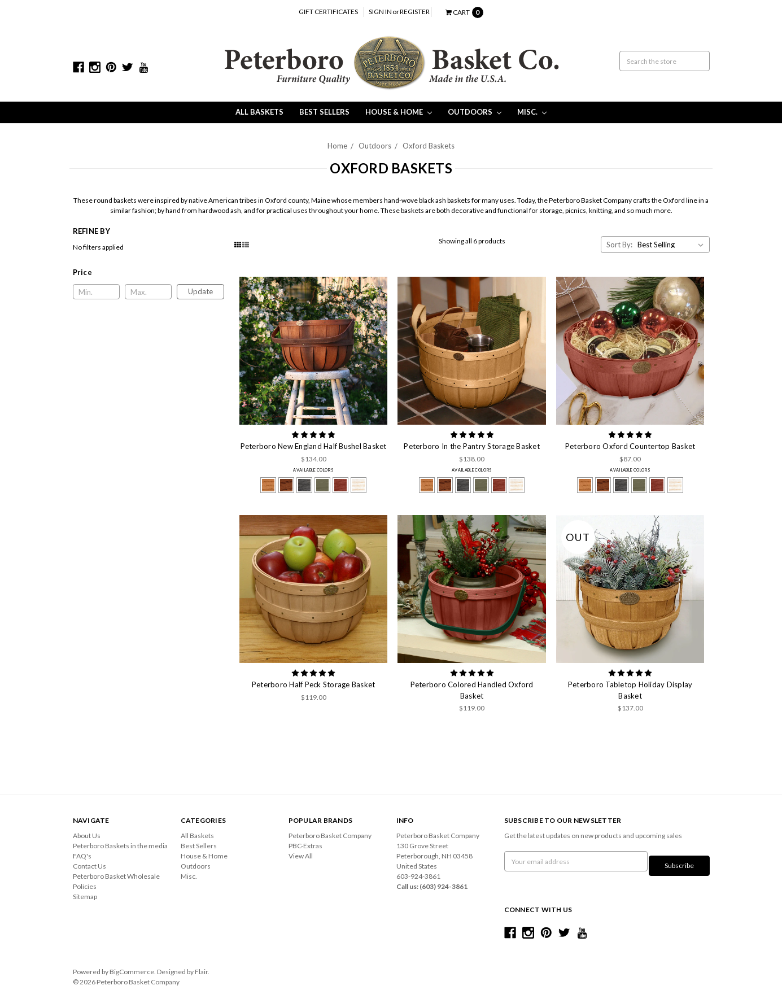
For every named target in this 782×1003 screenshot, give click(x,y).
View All (301, 856)
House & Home (398, 111)
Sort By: (619, 244)
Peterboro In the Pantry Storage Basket (472, 446)
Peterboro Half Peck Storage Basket (313, 684)
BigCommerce (132, 967)
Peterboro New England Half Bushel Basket (314, 446)
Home (337, 145)
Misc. (532, 111)
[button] (149, 272)
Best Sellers (324, 111)
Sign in (380, 11)
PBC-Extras (305, 845)
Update (200, 291)
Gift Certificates (328, 11)
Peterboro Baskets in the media (120, 845)
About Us (87, 835)
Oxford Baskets (429, 145)
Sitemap (85, 896)
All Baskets (259, 111)
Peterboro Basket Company (330, 835)
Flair (201, 967)
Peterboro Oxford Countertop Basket (630, 446)
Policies (85, 886)
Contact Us (89, 866)
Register (415, 11)
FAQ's (82, 856)
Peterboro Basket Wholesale (116, 876)
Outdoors (474, 111)
